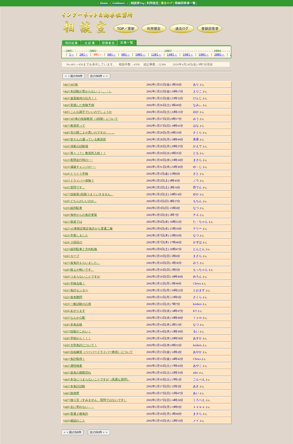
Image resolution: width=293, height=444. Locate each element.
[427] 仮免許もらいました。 (81, 263)
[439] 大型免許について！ (80, 345)
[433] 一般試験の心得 (77, 304)
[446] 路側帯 (71, 393)
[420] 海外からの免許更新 (80, 215)
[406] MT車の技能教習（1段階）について (90, 118)
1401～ (172, 54)
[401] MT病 (70, 84)
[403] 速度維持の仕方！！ (80, 98)
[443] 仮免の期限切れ (77, 372)
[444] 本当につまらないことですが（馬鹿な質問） (96, 379)
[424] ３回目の (72, 242)
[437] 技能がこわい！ (77, 331)
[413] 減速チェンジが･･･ (79, 167)
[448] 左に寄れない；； (78, 407)
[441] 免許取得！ (74, 359)
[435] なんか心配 (74, 317)
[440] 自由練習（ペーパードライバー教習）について (98, 352)
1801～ (203, 54)
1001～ (140, 54)
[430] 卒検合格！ (74, 283)
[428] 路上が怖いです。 (78, 269)
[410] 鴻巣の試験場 (75, 146)
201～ (83, 54)
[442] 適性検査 (72, 365)
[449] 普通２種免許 (75, 413)
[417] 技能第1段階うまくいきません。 (88, 194)
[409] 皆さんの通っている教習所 (84, 139)
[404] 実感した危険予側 (78, 105)
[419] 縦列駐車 (72, 208)
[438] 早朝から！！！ (77, 338)
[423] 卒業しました (75, 235)
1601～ (188, 54)
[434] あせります (74, 311)
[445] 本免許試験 (74, 386)
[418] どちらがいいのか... (79, 201)
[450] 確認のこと (74, 420)
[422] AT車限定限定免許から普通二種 (88, 228)
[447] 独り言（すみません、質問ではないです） (95, 400)
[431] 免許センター (75, 290)
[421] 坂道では (72, 221)
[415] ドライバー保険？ (78, 180)
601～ (111, 54)
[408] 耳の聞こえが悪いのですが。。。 (89, 132)
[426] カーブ (71, 256)
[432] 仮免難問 (72, 297)
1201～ (156, 54)
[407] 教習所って (74, 125)
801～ (125, 54)
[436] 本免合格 (72, 324)
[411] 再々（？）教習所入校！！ (84, 153)
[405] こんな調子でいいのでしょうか (87, 112)
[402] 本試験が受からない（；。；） (87, 91)
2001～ (219, 54)
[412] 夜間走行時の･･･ (78, 160)
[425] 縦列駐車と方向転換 (80, 249)
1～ (71, 54)
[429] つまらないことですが (81, 276)
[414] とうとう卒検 (75, 173)
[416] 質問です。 (74, 187)
